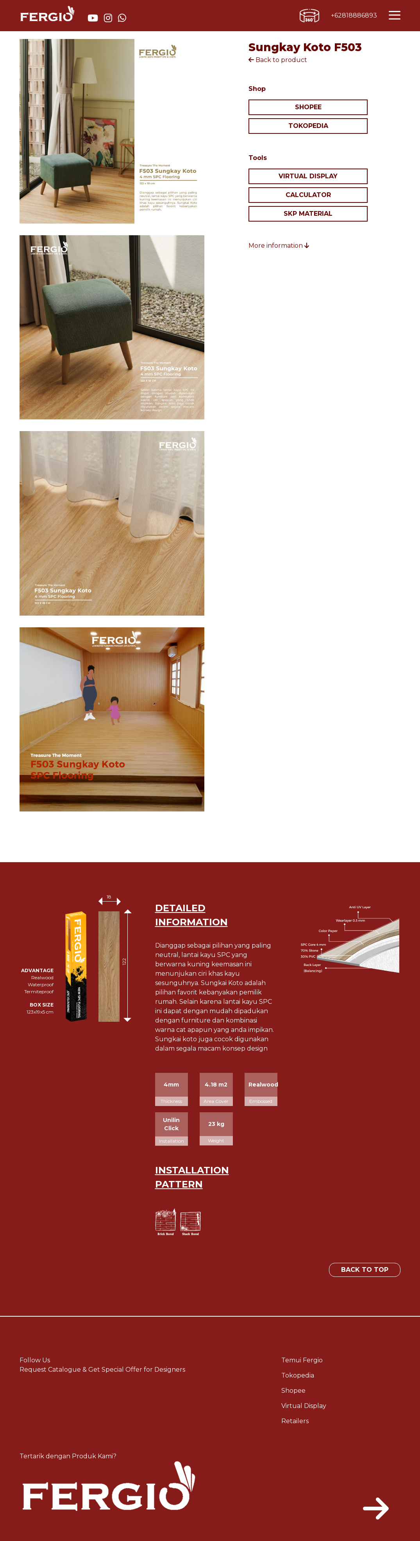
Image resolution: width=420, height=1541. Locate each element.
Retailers (295, 1421)
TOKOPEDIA (308, 126)
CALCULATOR (308, 195)
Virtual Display (303, 1406)
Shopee (293, 1390)
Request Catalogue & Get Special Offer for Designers (102, 1369)
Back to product (277, 60)
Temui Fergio (302, 1360)
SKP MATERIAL (308, 213)
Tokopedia (297, 1375)
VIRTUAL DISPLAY (308, 176)
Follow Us (35, 1360)
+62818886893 (354, 15)
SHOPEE (308, 107)
